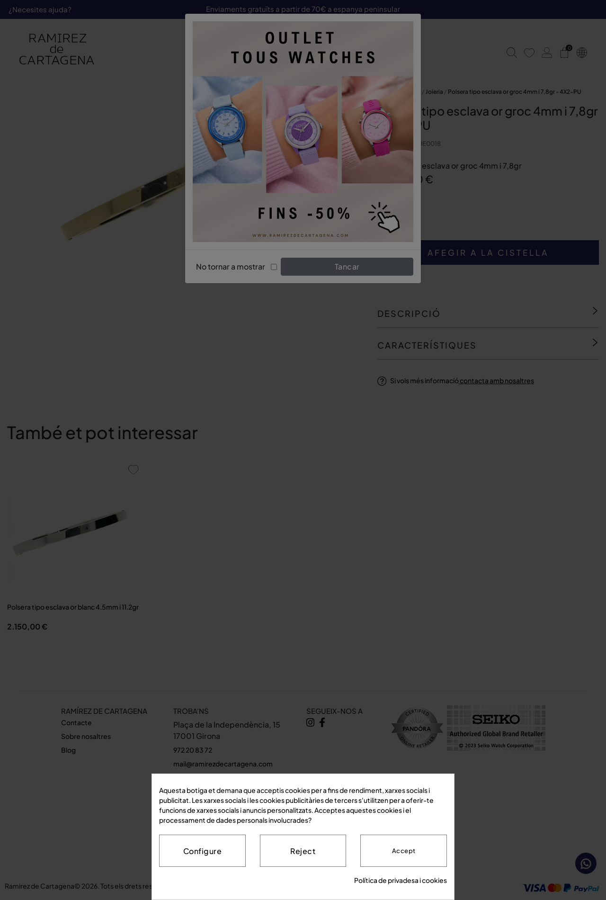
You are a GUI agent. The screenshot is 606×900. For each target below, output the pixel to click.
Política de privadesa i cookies (400, 880)
